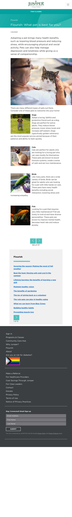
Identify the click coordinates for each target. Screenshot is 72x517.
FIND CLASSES (36, 11)
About (9, 351)
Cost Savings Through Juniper (20, 380)
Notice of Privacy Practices (18, 402)
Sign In (9, 334)
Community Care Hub (16, 341)
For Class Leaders (14, 384)
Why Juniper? (12, 344)
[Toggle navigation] (68, 5)
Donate (9, 391)
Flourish (9, 348)
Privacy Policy (12, 395)
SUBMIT (13, 429)
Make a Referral (13, 373)
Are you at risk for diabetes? (19, 355)
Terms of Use (12, 398)
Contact (9, 387)
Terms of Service (54, 433)
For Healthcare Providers (17, 377)
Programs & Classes (15, 337)
